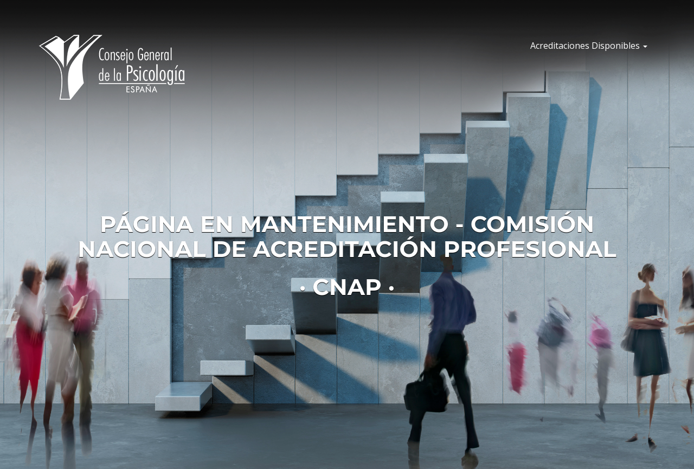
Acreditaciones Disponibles (588, 46)
